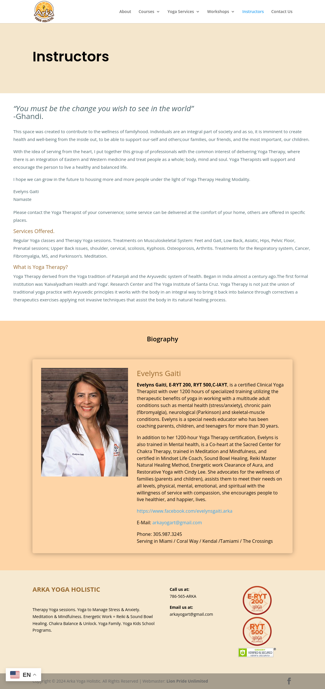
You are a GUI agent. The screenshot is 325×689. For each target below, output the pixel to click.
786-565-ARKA (183, 596)
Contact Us (281, 12)
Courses (146, 12)
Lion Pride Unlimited (187, 681)
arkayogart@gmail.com (177, 522)
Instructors (253, 12)
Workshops (218, 12)
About (125, 12)
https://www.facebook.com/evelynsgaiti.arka (184, 511)
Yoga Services (180, 12)
